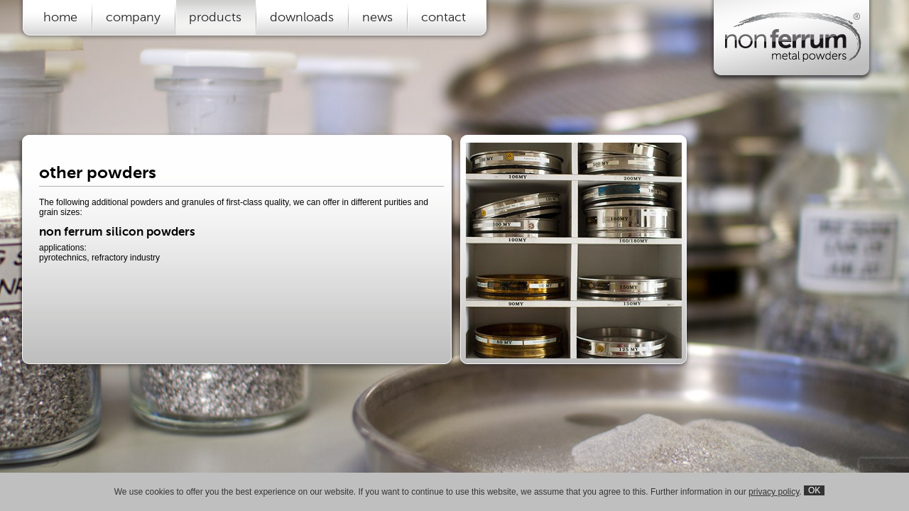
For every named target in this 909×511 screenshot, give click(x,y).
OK (814, 490)
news (377, 17)
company (133, 17)
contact (443, 17)
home (60, 17)
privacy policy (774, 492)
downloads (302, 17)
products (215, 17)
